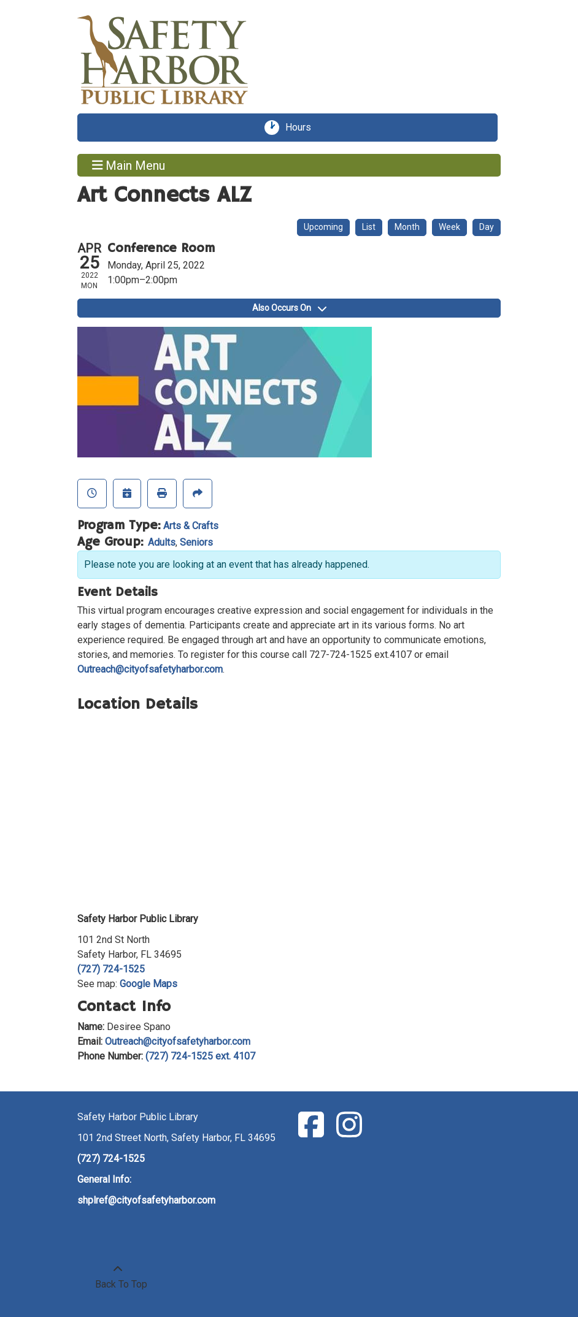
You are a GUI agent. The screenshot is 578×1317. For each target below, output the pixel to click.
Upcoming (323, 227)
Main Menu (129, 165)
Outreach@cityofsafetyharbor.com (150, 669)
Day (486, 227)
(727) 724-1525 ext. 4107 (200, 1056)
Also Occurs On (289, 308)
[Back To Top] (117, 1277)
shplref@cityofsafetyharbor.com (146, 1200)
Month (407, 227)
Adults (161, 542)
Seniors (196, 542)
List (369, 227)
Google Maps (148, 984)
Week (449, 227)
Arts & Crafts (190, 526)
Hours (302, 127)
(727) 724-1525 (111, 969)
